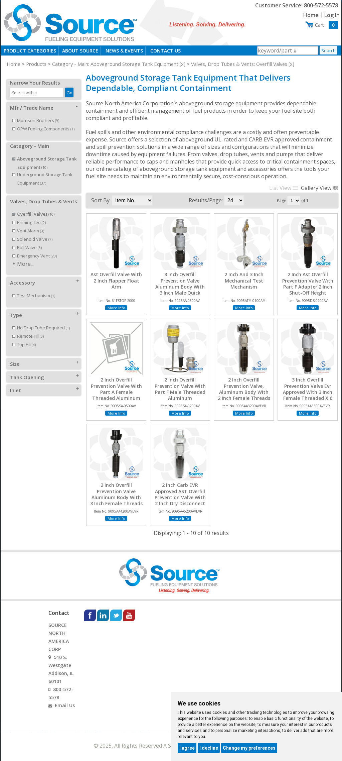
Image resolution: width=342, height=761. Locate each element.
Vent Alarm (28, 223)
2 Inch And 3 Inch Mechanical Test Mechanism (244, 280)
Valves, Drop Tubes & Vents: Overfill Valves (239, 64)
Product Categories (30, 50)
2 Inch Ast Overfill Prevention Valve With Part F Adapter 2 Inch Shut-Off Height (307, 283)
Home (311, 15)
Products (36, 64)
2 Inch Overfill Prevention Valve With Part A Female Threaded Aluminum (116, 389)
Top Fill (24, 337)
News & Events (124, 50)
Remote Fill (28, 329)
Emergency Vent (34, 248)
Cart (326, 25)
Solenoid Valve (32, 232)
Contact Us (165, 50)
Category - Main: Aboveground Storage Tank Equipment (115, 64)
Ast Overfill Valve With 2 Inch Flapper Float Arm (116, 280)
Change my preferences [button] (249, 748)
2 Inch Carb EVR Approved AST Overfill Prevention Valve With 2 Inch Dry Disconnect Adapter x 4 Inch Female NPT (180, 500)
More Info (116, 307)
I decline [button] (208, 748)
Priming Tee (29, 215)
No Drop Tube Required (41, 320)
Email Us (65, 705)
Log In (332, 15)
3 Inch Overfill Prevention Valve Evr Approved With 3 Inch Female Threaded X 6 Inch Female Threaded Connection (308, 395)
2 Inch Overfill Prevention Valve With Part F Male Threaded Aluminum (180, 389)
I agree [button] (187, 748)
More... (25, 256)
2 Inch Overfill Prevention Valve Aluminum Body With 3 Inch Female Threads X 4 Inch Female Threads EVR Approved (116, 500)
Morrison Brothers (35, 113)
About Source (80, 50)
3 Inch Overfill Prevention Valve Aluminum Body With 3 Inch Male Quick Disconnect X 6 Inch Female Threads (180, 289)
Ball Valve (27, 240)
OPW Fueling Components (43, 121)
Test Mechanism (33, 288)
